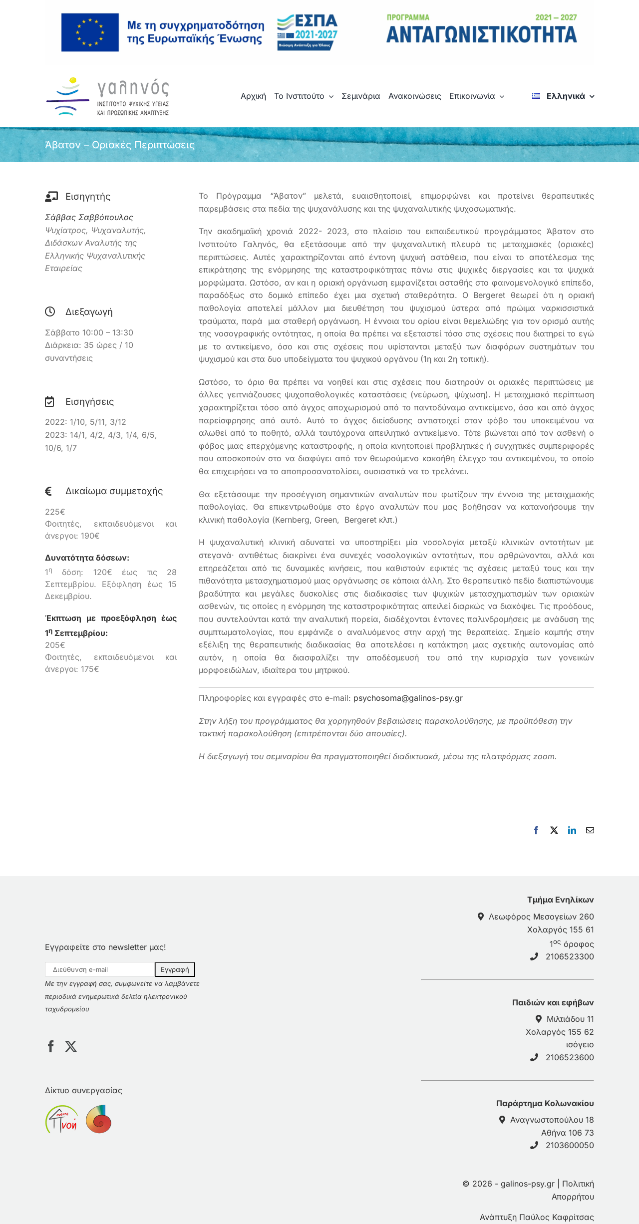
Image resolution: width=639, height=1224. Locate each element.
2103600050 (570, 1145)
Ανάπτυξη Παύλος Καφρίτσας (537, 1217)
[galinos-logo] (111, 79)
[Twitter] (71, 1046)
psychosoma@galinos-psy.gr (408, 698)
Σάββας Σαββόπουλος (89, 217)
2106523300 (570, 956)
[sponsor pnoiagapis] (61, 1111)
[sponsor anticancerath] (97, 1111)
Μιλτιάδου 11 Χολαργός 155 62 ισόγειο (560, 1031)
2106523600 (570, 1057)
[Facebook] (51, 1046)
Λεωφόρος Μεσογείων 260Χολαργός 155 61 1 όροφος (541, 930)
